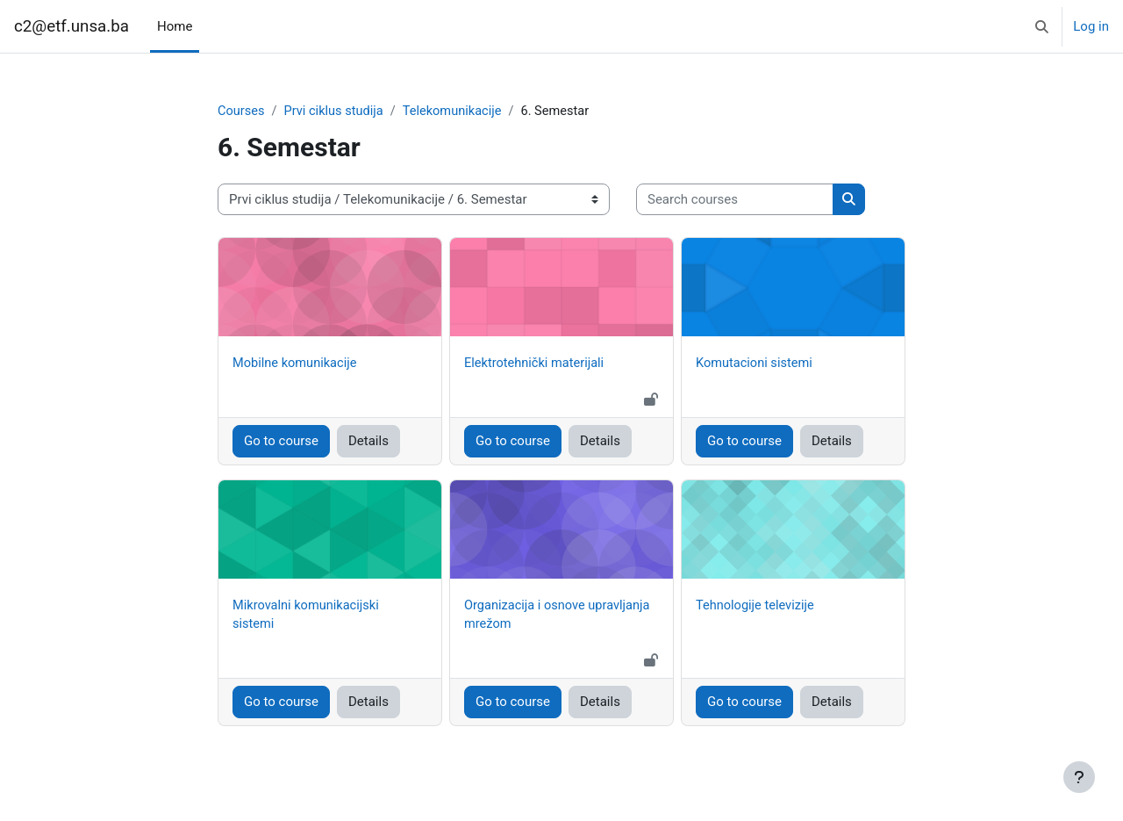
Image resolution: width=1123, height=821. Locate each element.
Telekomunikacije (458, 111)
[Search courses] (734, 200)
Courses (242, 111)
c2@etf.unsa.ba (71, 26)
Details (368, 442)
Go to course (281, 442)
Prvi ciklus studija (336, 111)
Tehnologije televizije (757, 608)
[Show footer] (1079, 777)
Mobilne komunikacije (296, 364)
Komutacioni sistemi (756, 364)
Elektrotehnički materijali (536, 364)
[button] (1042, 26)
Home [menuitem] (174, 26)
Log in (1091, 26)
